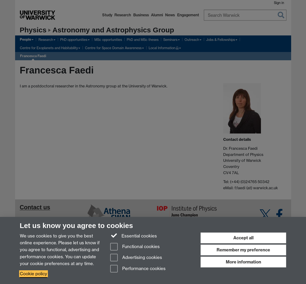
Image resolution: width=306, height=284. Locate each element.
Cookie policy (33, 273)
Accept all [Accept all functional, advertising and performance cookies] (243, 238)
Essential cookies (133, 235)
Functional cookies (135, 247)
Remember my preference (243, 250)
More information (243, 262)
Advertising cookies (136, 258)
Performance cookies (138, 269)
